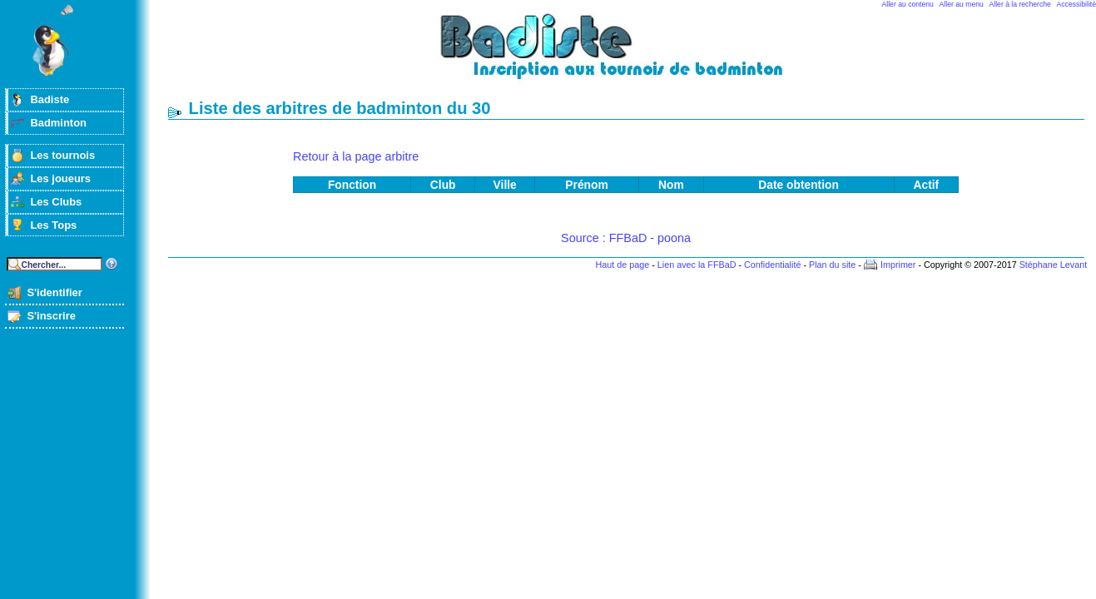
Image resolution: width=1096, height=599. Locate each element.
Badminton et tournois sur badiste (632, 54)
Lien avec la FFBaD (696, 265)
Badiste (49, 99)
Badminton (58, 122)
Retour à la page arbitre (356, 156)
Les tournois (62, 155)
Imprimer (898, 265)
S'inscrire (51, 315)
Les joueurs (60, 178)
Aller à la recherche (1020, 4)
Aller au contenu (908, 4)
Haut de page (622, 265)
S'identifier (54, 292)
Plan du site (832, 265)
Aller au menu (962, 4)
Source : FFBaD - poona (626, 238)
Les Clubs (56, 202)
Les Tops (53, 225)
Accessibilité (1076, 4)
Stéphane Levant (1053, 265)
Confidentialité (772, 265)
